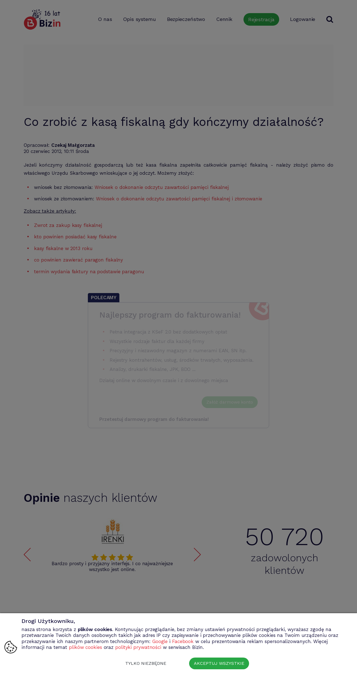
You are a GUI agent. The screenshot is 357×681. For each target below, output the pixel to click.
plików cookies (85, 647)
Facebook (183, 641)
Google (160, 641)
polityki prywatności (138, 647)
